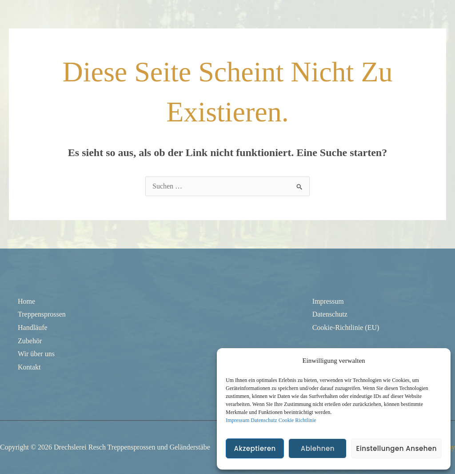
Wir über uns (36, 354)
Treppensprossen (42, 314)
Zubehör (30, 341)
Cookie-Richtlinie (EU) (345, 327)
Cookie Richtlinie (297, 420)
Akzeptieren (254, 448)
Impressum (237, 420)
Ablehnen (318, 448)
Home (26, 301)
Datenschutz (264, 420)
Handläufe (33, 327)
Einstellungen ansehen (396, 448)
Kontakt (29, 367)
